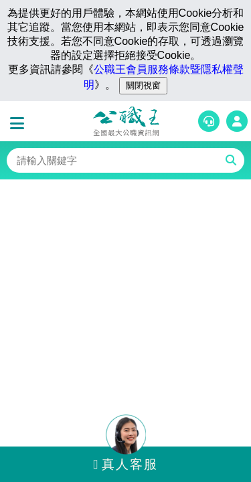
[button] (20, 123)
